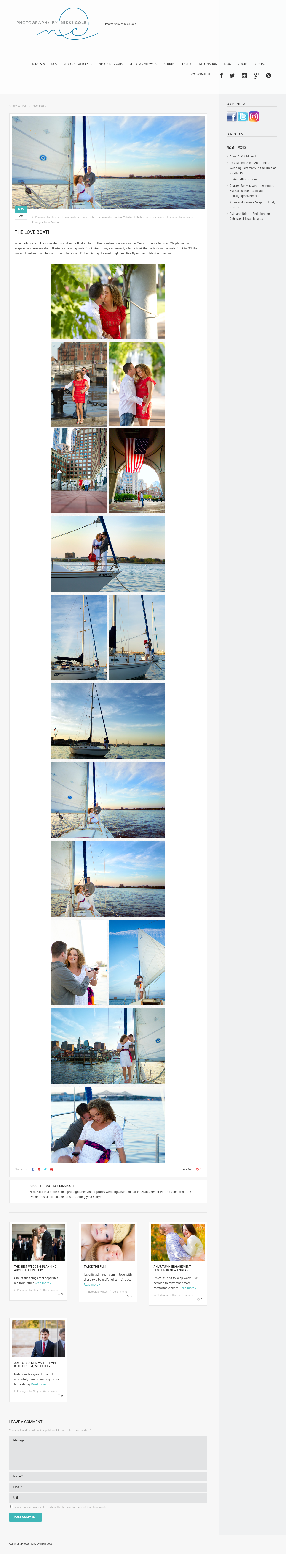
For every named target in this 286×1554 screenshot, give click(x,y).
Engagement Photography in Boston (173, 217)
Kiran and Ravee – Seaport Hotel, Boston (252, 204)
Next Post (38, 105)
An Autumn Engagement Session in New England (172, 1268)
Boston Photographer (100, 217)
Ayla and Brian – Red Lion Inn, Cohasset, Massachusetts (250, 216)
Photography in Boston (45, 222)
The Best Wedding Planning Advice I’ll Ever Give (35, 1268)
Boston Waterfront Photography (132, 217)
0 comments (69, 217)
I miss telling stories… (245, 179)
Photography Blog (45, 217)
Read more (42, 1283)
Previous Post (19, 105)
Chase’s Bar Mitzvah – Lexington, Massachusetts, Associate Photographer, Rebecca (252, 191)
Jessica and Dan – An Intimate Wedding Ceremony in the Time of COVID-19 (253, 168)
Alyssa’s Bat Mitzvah (243, 156)
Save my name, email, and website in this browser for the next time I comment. (60, 1507)
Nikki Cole (67, 1186)
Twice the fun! (95, 1266)
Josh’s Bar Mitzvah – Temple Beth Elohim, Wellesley (36, 1364)
